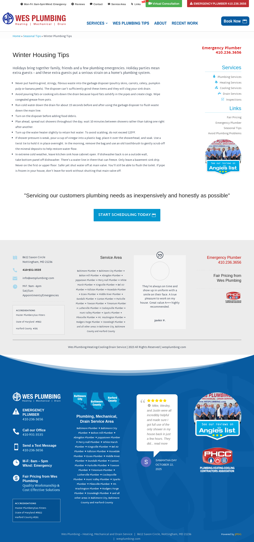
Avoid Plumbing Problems (224, 133)
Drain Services (229, 94)
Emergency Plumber (221, 50)
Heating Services (228, 82)
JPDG (238, 534)
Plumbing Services (227, 77)
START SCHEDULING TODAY (124, 214)
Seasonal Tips (32, 36)
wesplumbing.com (128, 539)
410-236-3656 (33, 450)
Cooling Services (228, 88)
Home (16, 36)
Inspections (231, 99)
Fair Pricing (234, 117)
